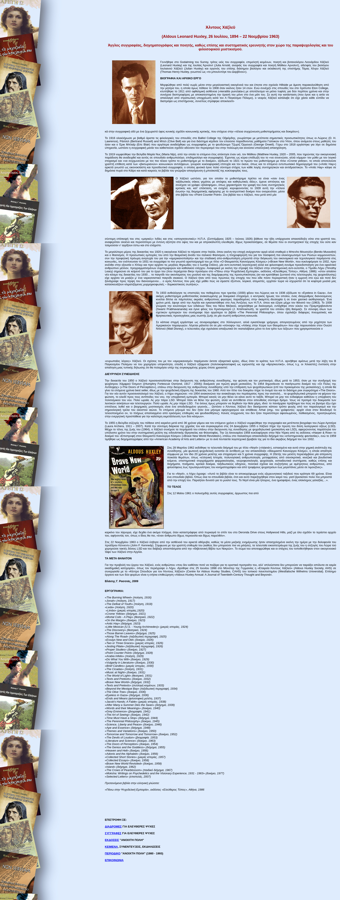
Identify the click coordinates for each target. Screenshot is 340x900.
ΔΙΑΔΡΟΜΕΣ (113, 826)
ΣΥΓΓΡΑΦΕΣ (113, 833)
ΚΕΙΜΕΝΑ (111, 846)
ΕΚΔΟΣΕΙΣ (112, 840)
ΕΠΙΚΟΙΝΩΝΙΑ (114, 860)
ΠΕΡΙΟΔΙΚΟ (113, 853)
